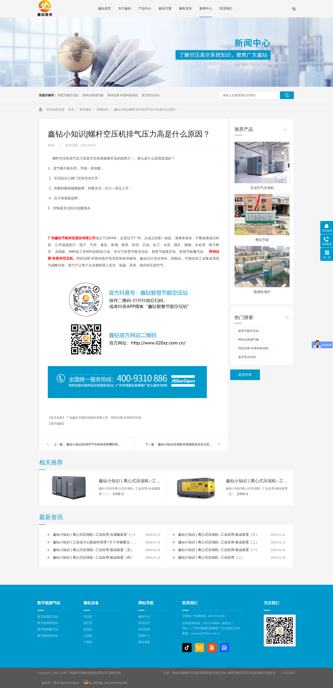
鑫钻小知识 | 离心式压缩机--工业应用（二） (211, 557)
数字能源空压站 (47, 616)
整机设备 (91, 603)
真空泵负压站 (151, 95)
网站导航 (146, 603)
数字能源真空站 (47, 623)
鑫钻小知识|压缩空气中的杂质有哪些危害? (94, 444)
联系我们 (226, 8)
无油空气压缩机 (262, 188)
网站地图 (144, 642)
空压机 (87, 616)
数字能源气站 (48, 603)
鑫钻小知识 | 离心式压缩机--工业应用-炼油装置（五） (257, 480)
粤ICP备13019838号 (66, 683)
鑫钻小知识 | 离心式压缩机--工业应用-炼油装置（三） (218, 534)
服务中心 (144, 616)
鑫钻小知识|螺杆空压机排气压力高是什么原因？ (145, 109)
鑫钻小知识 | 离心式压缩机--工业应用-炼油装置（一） (218, 550)
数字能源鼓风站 (47, 635)
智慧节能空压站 (68, 95)
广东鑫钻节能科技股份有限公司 (72, 238)
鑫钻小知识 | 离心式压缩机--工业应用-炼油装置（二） (218, 542)
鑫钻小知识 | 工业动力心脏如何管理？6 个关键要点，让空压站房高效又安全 (95, 542)
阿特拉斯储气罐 (93, 95)
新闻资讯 (103, 109)
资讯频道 (85, 109)
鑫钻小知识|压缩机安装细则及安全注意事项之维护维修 (185, 444)
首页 (71, 109)
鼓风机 (87, 629)
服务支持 (185, 8)
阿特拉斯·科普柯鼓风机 (122, 95)
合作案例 (144, 629)
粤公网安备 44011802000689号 (105, 683)
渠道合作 (144, 623)
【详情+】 (118, 494)
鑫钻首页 (104, 8)
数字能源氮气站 (47, 629)
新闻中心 (205, 8)
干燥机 (87, 642)
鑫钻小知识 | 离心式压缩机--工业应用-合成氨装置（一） (129, 480)
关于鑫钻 (124, 8)
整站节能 (262, 240)
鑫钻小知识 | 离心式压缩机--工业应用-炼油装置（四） (93, 557)
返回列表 (245, 374)
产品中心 (144, 8)
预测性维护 (262, 292)
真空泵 (87, 623)
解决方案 (165, 8)
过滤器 (87, 635)
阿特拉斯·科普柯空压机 (126, 417)
